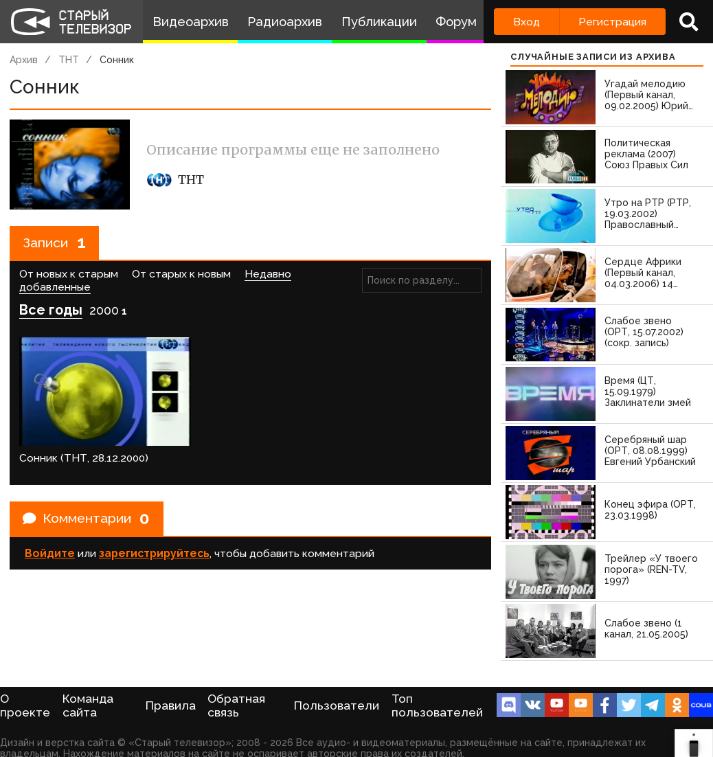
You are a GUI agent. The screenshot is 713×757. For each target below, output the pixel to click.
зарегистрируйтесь (154, 541)
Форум (456, 21)
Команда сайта (88, 705)
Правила (171, 705)
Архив (24, 59)
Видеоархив (190, 21)
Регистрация (612, 21)
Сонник (117, 59)
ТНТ (68, 59)
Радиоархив (284, 21)
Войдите (50, 541)
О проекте (25, 705)
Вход (526, 21)
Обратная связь (236, 705)
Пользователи (336, 705)
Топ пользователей (437, 705)
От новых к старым (68, 275)
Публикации (379, 21)
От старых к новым (181, 275)
